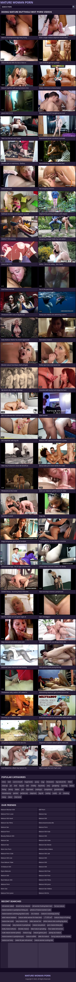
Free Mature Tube (7, 862)
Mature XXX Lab (44, 853)
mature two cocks (8, 921)
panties (15, 793)
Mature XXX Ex (44, 893)
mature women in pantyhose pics (13, 936)
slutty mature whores (9, 929)
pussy (37, 782)
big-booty (41, 786)
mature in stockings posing (50, 914)
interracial (17, 797)
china (4, 782)
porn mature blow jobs (54, 925)
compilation (48, 789)
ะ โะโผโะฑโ (48, 917)
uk (60, 793)
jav (11, 786)
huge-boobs (29, 782)
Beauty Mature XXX (7, 836)
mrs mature (35, 914)
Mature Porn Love (7, 814)
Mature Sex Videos (45, 889)
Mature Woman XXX (8, 810)
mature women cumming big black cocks (15, 914)
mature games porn (40, 933)
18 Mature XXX (6, 867)
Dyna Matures (6, 871)
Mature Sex (5, 827)
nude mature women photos (11, 933)
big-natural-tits (61, 782)
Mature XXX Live (6, 858)
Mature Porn (5, 832)
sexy (48, 786)
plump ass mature (55, 933)
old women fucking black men (42, 906)
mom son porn (6, 849)
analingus (38, 789)
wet (27, 786)
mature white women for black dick (30, 917)
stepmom (33, 793)
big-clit (41, 793)
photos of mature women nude (40, 910)
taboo (10, 797)
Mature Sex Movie (45, 845)
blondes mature (23, 929)
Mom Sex (4, 889)
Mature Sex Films (7, 823)
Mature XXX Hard (7, 818)
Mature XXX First (44, 875)
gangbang (55, 786)
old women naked (8, 906)
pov (23, 789)
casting (48, 793)
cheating (66, 793)
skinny (10, 789)
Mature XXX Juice (45, 884)
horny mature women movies (61, 936)
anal (15, 786)
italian (17, 789)
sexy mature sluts (21, 921)
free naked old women (55, 929)
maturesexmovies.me (46, 823)
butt (9, 782)
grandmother (58, 789)
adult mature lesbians (9, 917)
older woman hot (35, 921)
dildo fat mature (43, 936)
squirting (64, 786)
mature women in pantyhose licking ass (15, 910)
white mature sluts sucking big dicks (55, 921)
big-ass (21, 786)
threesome (50, 782)
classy (4, 797)
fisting (4, 789)
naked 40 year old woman (23, 940)
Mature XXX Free (44, 871)
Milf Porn (42, 810)
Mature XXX (5, 875)
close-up (4, 786)
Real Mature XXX (6, 880)
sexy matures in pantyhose (21, 925)
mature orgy (27, 933)
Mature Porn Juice (7, 893)
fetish (70, 782)
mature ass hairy (7, 940)
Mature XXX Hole (45, 840)
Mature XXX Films (45, 880)
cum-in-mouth (17, 782)
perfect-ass (24, 793)
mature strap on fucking (62, 917)
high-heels (29, 789)
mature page (6, 925)
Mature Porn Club (7, 853)
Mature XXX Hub (44, 832)
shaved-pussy (6, 793)
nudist (55, 793)
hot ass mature (59, 906)
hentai (72, 786)
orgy (42, 782)
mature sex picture (39, 925)
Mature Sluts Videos (46, 849)
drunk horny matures (23, 906)
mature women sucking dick (44, 940)
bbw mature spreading (38, 929)
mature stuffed (31, 936)
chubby (33, 786)
